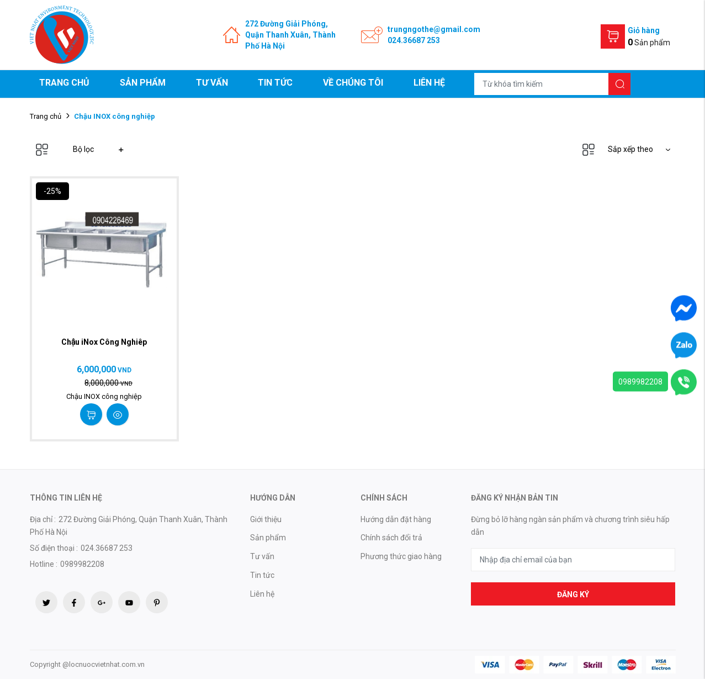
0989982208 (640, 381)
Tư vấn (212, 82)
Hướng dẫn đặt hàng (396, 519)
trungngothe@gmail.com (434, 29)
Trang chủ (64, 82)
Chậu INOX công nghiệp (104, 396)
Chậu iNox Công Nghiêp (104, 342)
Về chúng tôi (353, 82)
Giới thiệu (266, 519)
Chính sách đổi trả (391, 537)
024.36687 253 (414, 40)
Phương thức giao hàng (401, 556)
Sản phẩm (143, 82)
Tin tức (275, 82)
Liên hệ (429, 82)
